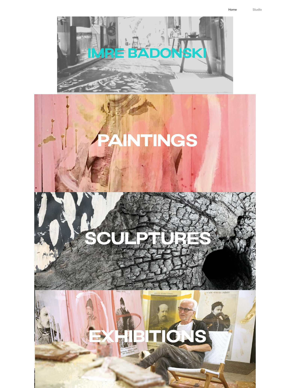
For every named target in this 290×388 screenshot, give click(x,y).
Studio (257, 9)
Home (232, 9)
